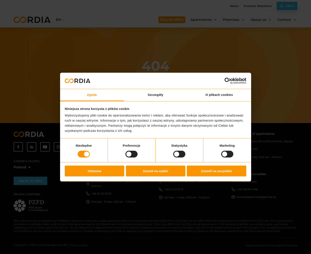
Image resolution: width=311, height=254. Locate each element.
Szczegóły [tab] (155, 94)
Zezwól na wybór (155, 171)
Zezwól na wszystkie (216, 171)
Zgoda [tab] (92, 94)
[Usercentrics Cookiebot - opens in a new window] (227, 81)
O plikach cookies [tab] (219, 94)
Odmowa (94, 171)
